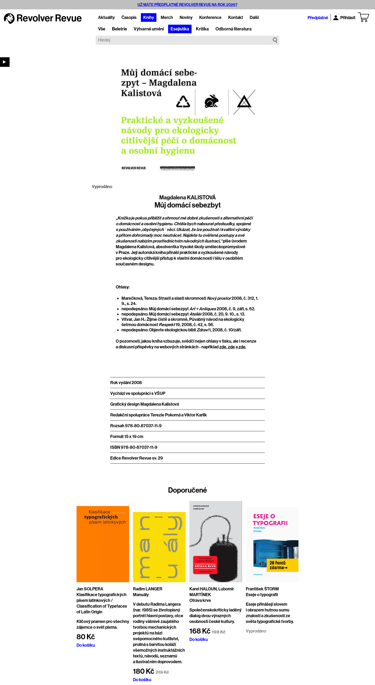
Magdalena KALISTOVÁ (187, 197)
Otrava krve (200, 600)
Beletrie (119, 29)
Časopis (129, 17)
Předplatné (318, 17)
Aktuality (106, 17)
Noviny (186, 17)
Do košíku (86, 645)
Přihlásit (344, 17)
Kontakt (235, 17)
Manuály (141, 594)
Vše (101, 29)
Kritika (202, 29)
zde (222, 347)
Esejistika (180, 29)
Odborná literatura (233, 29)
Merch (167, 17)
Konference (210, 17)
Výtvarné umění (149, 29)
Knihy (148, 17)
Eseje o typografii (262, 594)
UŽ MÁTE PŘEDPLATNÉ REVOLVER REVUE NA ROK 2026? (187, 4)
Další (254, 17)
